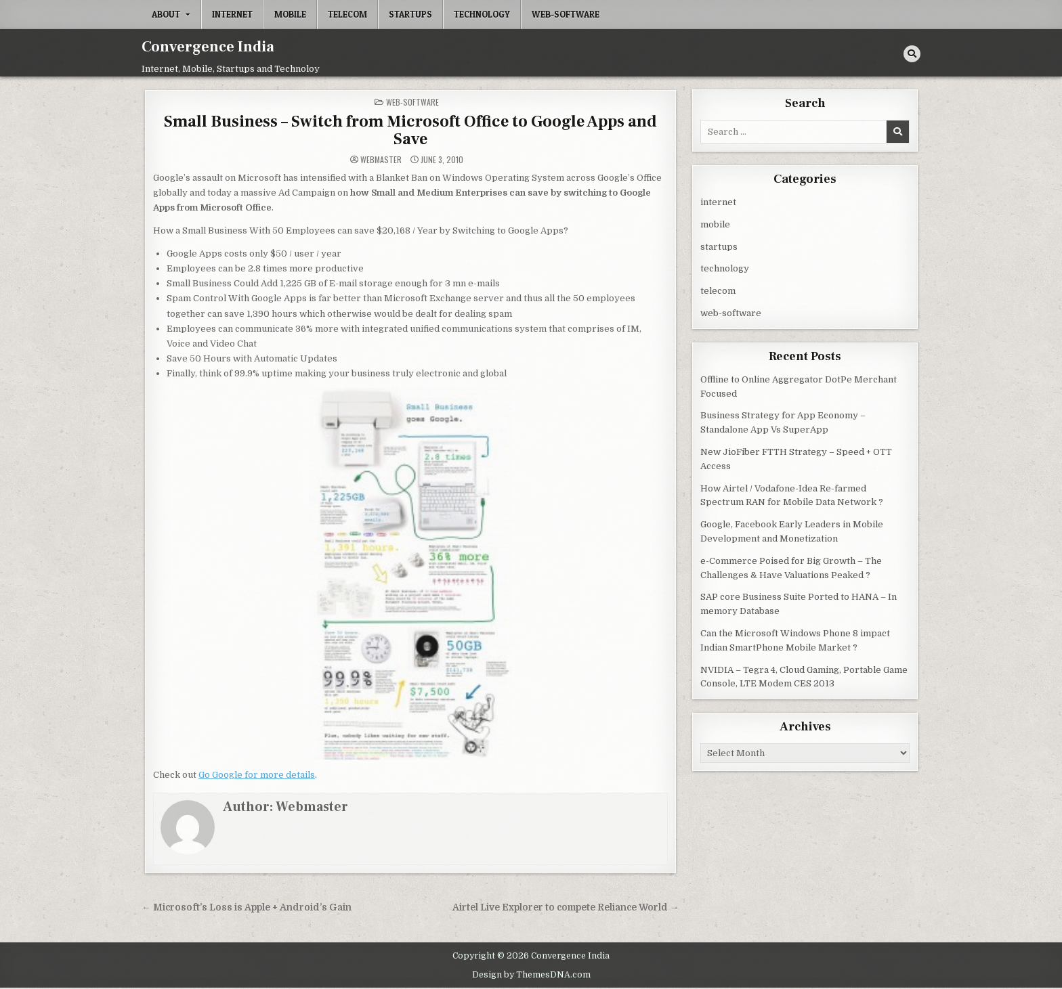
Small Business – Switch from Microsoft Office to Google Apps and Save (410, 130)
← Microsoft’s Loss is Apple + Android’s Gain (247, 907)
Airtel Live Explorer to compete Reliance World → (565, 907)
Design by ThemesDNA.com (531, 975)
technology (482, 14)
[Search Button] (912, 53)
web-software (565, 14)
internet (232, 14)
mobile (290, 14)
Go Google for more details (256, 775)
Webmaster (381, 160)
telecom (347, 14)
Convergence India (208, 46)
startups (410, 14)
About (166, 14)
